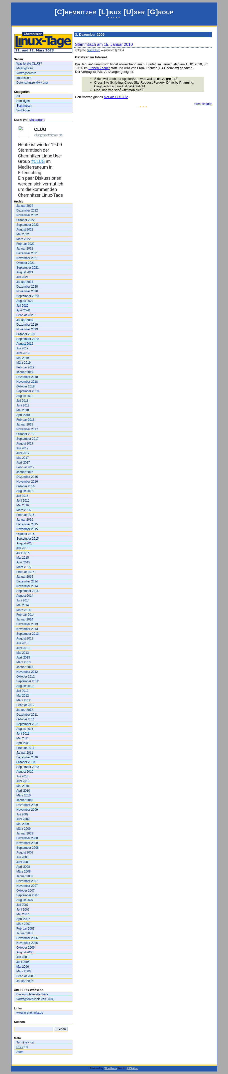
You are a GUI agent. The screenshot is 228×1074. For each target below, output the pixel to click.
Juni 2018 (23, 405)
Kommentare (203, 104)
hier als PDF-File (116, 97)
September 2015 (28, 538)
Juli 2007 (23, 905)
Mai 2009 (23, 824)
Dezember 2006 (27, 938)
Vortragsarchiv (26, 73)
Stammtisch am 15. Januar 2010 (104, 44)
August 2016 (25, 491)
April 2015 (23, 562)
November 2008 (27, 843)
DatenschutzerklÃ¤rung (32, 82)
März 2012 (24, 700)
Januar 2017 (25, 472)
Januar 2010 (25, 800)
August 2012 (25, 686)
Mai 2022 (23, 234)
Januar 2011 (25, 752)
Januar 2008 (25, 876)
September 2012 (28, 681)
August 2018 (25, 396)
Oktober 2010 (26, 762)
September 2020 (28, 296)
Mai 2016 (23, 505)
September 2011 (28, 724)
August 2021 (25, 272)
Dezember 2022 (27, 210)
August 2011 (25, 729)
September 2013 (28, 633)
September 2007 (28, 895)
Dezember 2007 (27, 881)
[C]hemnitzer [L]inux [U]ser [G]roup (114, 12)
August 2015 (25, 543)
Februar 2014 (26, 614)
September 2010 (28, 767)
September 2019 (28, 339)
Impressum (24, 78)
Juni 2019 (23, 353)
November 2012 (27, 672)
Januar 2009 (25, 833)
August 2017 (25, 443)
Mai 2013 (23, 653)
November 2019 (27, 329)
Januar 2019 (25, 372)
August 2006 (25, 952)
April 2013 (23, 657)
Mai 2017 (23, 458)
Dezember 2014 (27, 581)
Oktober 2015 (26, 534)
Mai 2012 (23, 695)
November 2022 (27, 215)
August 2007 (25, 900)
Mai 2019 (23, 358)
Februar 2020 (26, 315)
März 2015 (24, 567)
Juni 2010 (23, 781)
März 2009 (24, 828)
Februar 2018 (26, 419)
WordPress (110, 1068)
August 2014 (25, 595)
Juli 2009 (23, 814)
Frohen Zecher (99, 68)
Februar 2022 (26, 244)
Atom (20, 1052)
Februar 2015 (26, 572)
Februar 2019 (26, 367)
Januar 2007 (25, 933)
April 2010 (23, 790)
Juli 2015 (23, 548)
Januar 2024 (25, 205)
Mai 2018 (23, 410)
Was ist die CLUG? (29, 63)
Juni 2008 (23, 862)
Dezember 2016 (27, 477)
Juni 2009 (23, 819)
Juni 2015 (23, 553)
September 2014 (28, 591)
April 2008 (23, 867)
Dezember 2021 (27, 253)
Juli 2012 (23, 691)
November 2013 (27, 629)
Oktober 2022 (26, 220)
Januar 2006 (25, 981)
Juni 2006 (23, 962)
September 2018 (28, 391)
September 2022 (28, 225)
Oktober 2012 (26, 676)
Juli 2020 (23, 305)
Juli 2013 (23, 643)
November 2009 (27, 809)
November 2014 (27, 586)
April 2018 (23, 415)
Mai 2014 (23, 605)
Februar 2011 (26, 748)
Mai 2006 (23, 966)
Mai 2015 (23, 557)
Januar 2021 (25, 282)
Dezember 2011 (27, 714)
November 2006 (27, 943)
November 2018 (27, 381)
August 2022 (25, 229)
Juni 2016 (23, 500)
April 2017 (23, 462)
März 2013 (24, 662)
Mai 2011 (23, 738)
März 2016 (24, 510)
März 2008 (24, 871)
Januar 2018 (25, 424)
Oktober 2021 (26, 263)
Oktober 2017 (26, 434)
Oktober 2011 (26, 719)
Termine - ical (25, 1042)
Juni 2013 (23, 648)
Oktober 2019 (26, 334)
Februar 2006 (26, 976)
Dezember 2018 (27, 377)
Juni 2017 (23, 453)
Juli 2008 (23, 857)
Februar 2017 (26, 467)
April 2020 (23, 310)
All (18, 96)
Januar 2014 (25, 619)
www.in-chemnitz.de (30, 1012)
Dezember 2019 (27, 324)
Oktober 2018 (26, 386)
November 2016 (27, 481)
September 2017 (28, 439)
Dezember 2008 (27, 838)
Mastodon (36, 120)
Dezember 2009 (27, 805)
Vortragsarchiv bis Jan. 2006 (35, 999)
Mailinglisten (25, 68)
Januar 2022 (25, 248)
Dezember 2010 (27, 757)
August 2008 (25, 852)
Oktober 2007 (26, 890)
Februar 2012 (26, 705)
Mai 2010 (23, 786)
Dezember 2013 (27, 624)
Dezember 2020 (27, 286)
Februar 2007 (26, 928)
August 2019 (25, 343)
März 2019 (24, 362)
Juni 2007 (23, 909)
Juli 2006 (23, 957)
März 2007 (24, 924)
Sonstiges (23, 101)
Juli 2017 (23, 448)
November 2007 (27, 886)
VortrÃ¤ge (23, 110)
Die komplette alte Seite (32, 994)
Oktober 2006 (26, 947)
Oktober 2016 (26, 486)
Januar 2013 (25, 667)
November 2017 (27, 429)
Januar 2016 (25, 519)
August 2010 (25, 771)
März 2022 (24, 239)
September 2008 (28, 847)
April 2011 (23, 743)
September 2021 (28, 267)
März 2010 (24, 795)
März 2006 (24, 971)
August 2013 (25, 638)
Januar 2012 (25, 710)
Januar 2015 (25, 576)
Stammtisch (24, 105)
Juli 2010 (23, 776)
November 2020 (27, 291)
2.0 (22, 1047)
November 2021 (27, 258)
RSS (129, 1068)
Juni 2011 (23, 733)
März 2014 (24, 610)
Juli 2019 (23, 348)
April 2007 (23, 919)
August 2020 (25, 301)
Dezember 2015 (27, 524)
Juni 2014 (23, 600)
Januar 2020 (25, 320)
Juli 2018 (23, 400)
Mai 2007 (23, 914)
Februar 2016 (26, 515)
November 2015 (27, 529)
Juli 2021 (23, 277)
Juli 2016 (23, 496)
